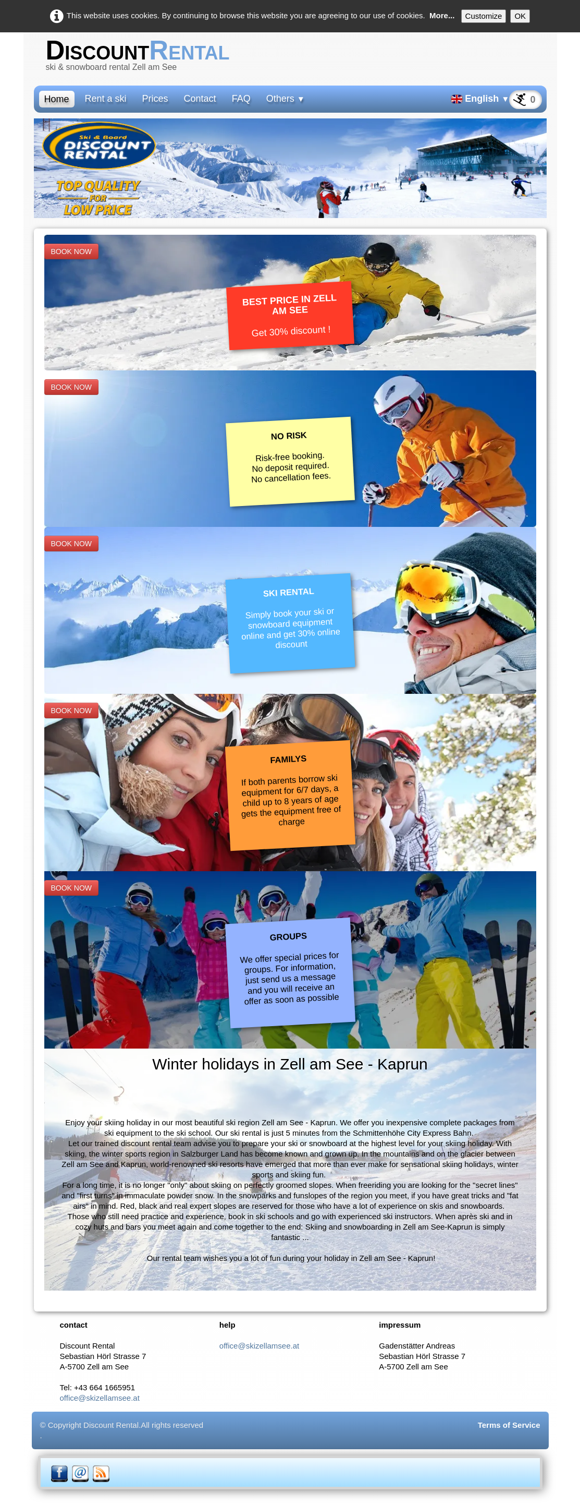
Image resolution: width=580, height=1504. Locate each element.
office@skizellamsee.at (100, 1397)
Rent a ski (106, 98)
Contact (200, 98)
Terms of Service (509, 1425)
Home (56, 99)
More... (441, 15)
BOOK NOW (71, 251)
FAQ (241, 98)
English (480, 98)
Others (285, 98)
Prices (155, 98)
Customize (483, 15)
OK (520, 15)
